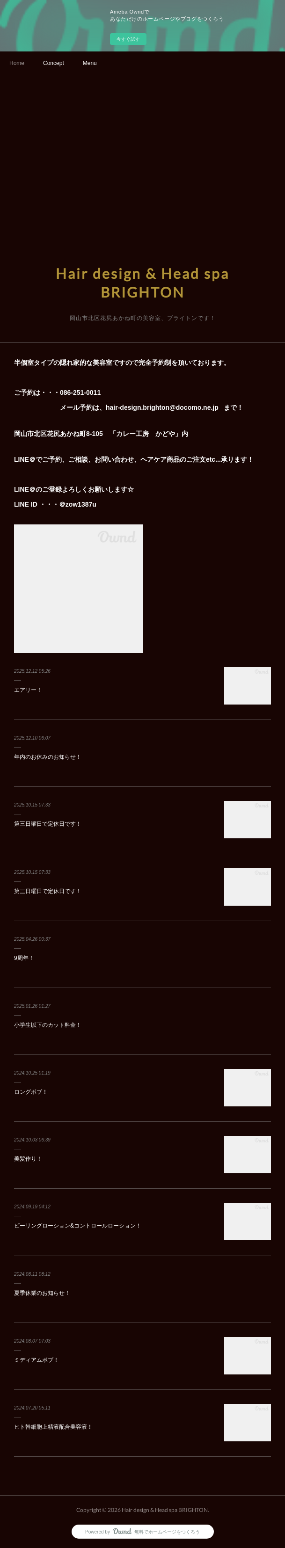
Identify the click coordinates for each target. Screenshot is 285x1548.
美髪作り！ (28, 1159)
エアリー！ (28, 690)
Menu (90, 63)
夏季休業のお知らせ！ (42, 1293)
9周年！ (24, 958)
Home (16, 63)
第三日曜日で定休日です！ (47, 824)
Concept (53, 63)
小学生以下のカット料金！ (47, 1025)
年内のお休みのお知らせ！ (47, 757)
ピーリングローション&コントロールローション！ (77, 1225)
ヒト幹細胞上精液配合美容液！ (53, 1427)
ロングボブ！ (31, 1092)
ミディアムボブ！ (36, 1360)
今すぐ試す (128, 39)
